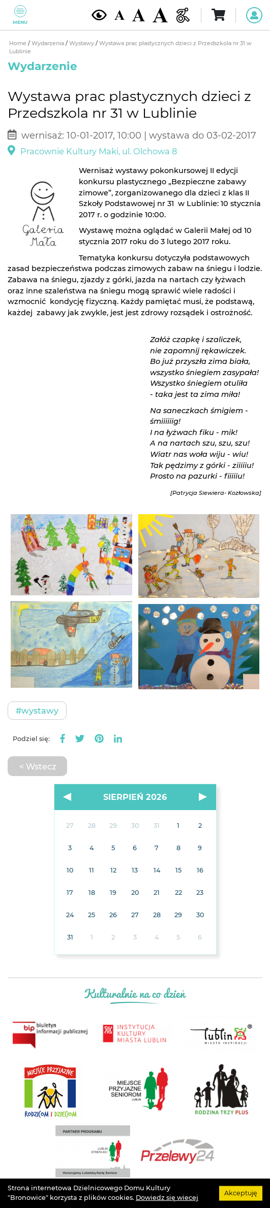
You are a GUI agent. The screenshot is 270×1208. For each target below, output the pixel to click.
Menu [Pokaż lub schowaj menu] (20, 15)
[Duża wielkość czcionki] (160, 15)
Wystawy (82, 43)
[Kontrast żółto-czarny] (99, 15)
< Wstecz (37, 766)
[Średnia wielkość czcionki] (138, 15)
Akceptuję (240, 1193)
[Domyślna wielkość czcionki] (119, 15)
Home (18, 43)
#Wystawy (37, 711)
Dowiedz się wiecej (167, 1197)
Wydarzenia (49, 43)
